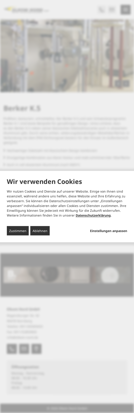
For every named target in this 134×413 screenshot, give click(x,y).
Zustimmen (17, 230)
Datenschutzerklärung (93, 215)
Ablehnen (40, 230)
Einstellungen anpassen (108, 230)
